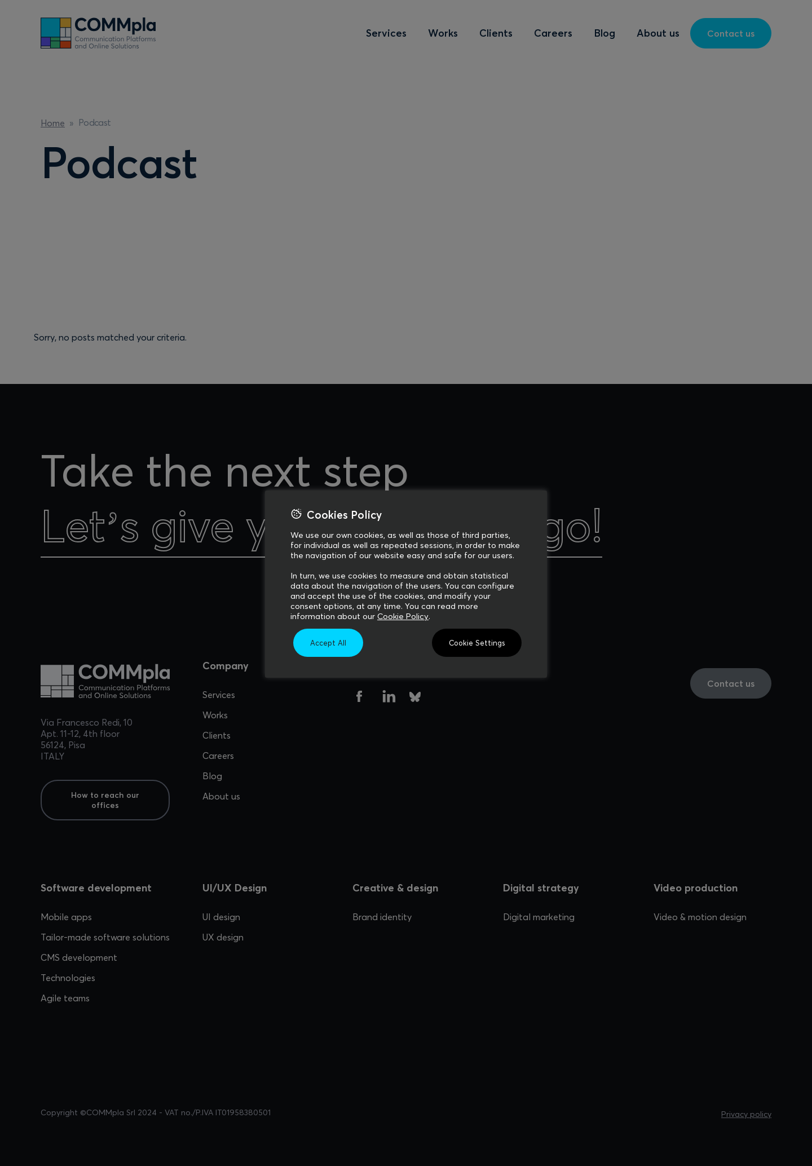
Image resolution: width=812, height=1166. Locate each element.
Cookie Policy (403, 616)
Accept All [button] (328, 642)
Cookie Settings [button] (477, 642)
